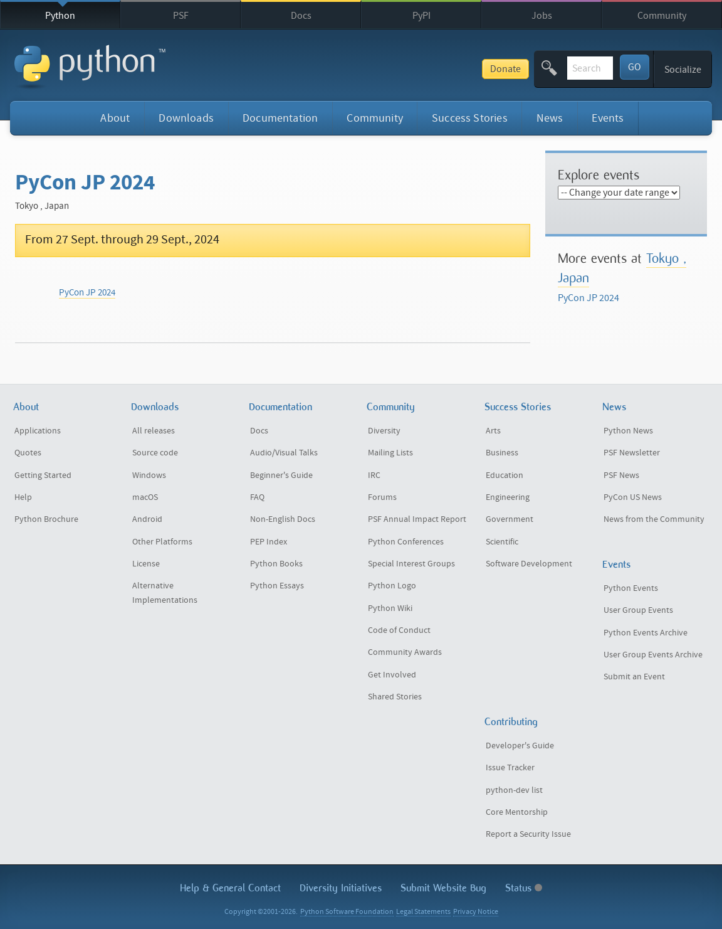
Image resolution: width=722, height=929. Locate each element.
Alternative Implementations (164, 593)
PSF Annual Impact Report (417, 519)
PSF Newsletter (632, 453)
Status (523, 887)
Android (147, 519)
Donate (410, 69)
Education (504, 475)
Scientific (502, 542)
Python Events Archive (646, 633)
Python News (628, 431)
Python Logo (392, 586)
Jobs (541, 15)
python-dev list (514, 790)
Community (661, 15)
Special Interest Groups (411, 564)
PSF (181, 15)
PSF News (621, 475)
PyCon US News (633, 497)
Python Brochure (46, 519)
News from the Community (654, 519)
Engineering (508, 497)
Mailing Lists (390, 453)
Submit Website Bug (443, 887)
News (549, 118)
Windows (149, 475)
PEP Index (268, 542)
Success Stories (470, 118)
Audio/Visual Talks (284, 453)
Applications (37, 431)
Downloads (186, 118)
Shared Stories (395, 697)
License (146, 564)
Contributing (511, 721)
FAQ (257, 497)
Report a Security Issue (528, 834)
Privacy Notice (475, 912)
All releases (153, 431)
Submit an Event (634, 677)
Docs (301, 15)
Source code (155, 453)
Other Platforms (162, 542)
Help (23, 497)
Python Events (631, 588)
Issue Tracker (510, 768)
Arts (493, 431)
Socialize (682, 69)
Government (509, 519)
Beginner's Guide (281, 475)
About (115, 118)
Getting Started (42, 475)
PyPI (421, 15)
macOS (145, 497)
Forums (382, 497)
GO (634, 67)
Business (502, 453)
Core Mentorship (517, 812)
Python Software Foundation (347, 912)
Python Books (276, 564)
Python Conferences (406, 542)
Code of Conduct (399, 630)
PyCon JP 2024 (87, 292)
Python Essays (277, 586)
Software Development (529, 564)
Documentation (280, 118)
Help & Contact (230, 887)
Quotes (27, 453)
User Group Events (638, 610)
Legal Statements (423, 912)
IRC (374, 475)
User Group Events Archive (653, 655)
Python (60, 15)
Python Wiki (390, 608)
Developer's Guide (520, 746)
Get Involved (392, 675)
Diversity (384, 431)
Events (608, 118)
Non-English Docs (282, 519)
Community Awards (405, 652)
